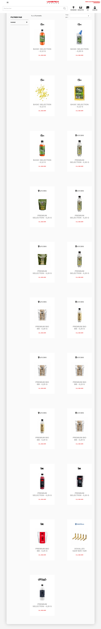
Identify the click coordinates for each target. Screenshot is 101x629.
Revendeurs (74, 10)
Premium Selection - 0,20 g (42, 272)
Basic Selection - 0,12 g (42, 50)
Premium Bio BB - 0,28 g (42, 327)
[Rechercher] (35, 8)
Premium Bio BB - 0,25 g (79, 327)
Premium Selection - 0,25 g (42, 216)
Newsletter (81, 10)
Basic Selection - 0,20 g (79, 50)
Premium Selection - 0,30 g (79, 161)
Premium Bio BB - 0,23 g (79, 383)
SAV (88, 10)
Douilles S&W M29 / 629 (80, 550)
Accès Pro (94, 10)
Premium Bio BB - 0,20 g (42, 438)
